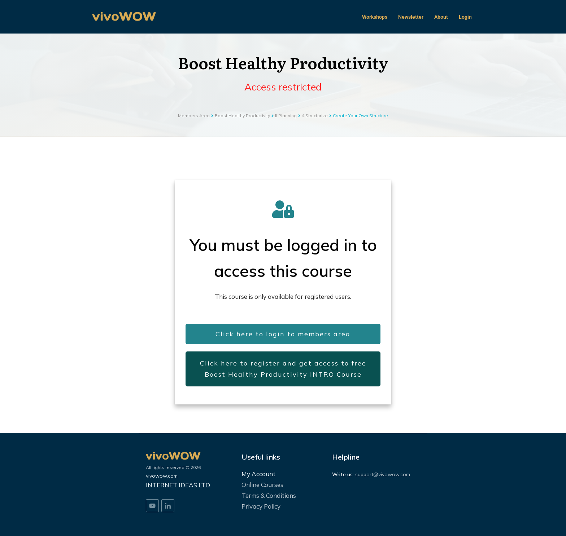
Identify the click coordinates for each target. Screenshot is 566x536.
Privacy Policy (260, 506)
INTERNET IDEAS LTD (178, 485)
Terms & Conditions (268, 495)
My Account (258, 474)
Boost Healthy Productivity (283, 62)
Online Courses (262, 484)
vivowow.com (162, 476)
